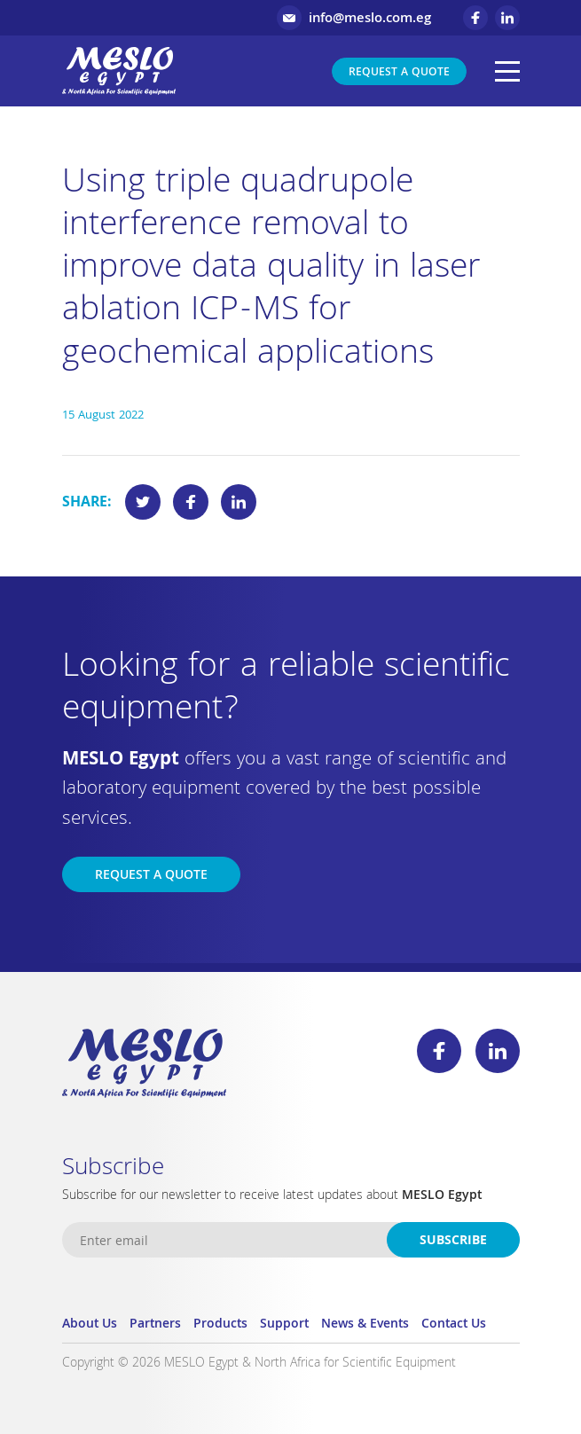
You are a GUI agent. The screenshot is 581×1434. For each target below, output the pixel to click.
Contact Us (453, 1325)
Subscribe (453, 1241)
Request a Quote (399, 73)
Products (220, 1325)
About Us (89, 1325)
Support (284, 1325)
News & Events (365, 1325)
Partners (155, 1325)
